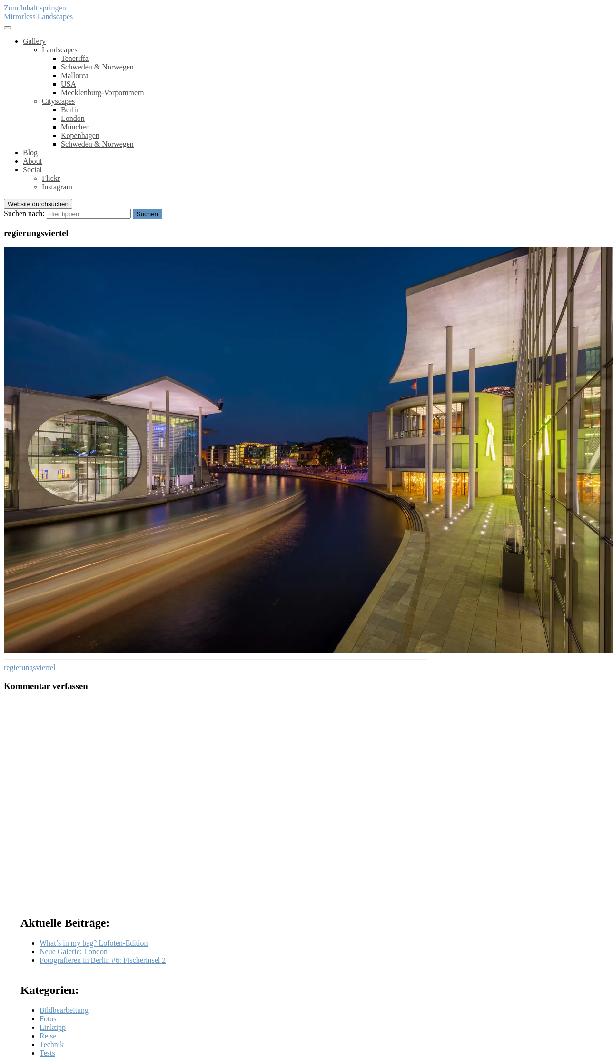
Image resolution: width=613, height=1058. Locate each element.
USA (68, 84)
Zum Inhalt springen (35, 8)
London (73, 118)
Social (32, 170)
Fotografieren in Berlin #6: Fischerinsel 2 (103, 960)
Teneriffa (75, 58)
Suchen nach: (24, 213)
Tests (47, 1053)
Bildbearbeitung (64, 1010)
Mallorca (75, 75)
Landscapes (60, 50)
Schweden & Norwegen (97, 67)
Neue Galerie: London (74, 952)
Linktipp (53, 1027)
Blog (30, 152)
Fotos (48, 1019)
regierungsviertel (29, 667)
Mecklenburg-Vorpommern (102, 93)
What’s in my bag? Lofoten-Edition (94, 943)
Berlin (70, 110)
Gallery (34, 41)
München (75, 127)
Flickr (51, 178)
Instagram (57, 187)
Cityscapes (58, 101)
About (32, 161)
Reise (48, 1036)
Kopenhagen (80, 135)
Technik (52, 1044)
